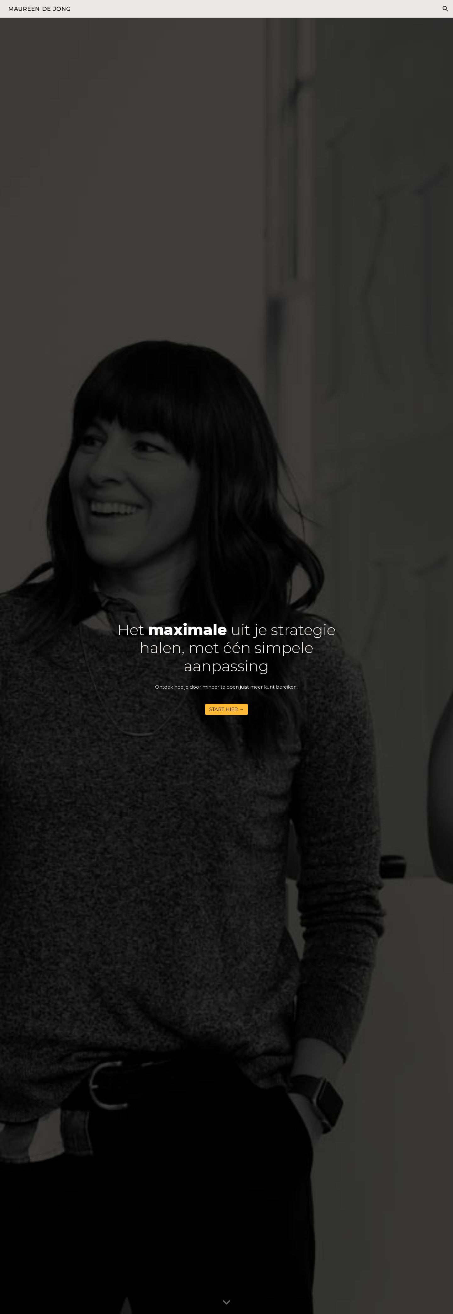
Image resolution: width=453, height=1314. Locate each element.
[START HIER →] (226, 709)
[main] (226, 660)
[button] (445, 8)
